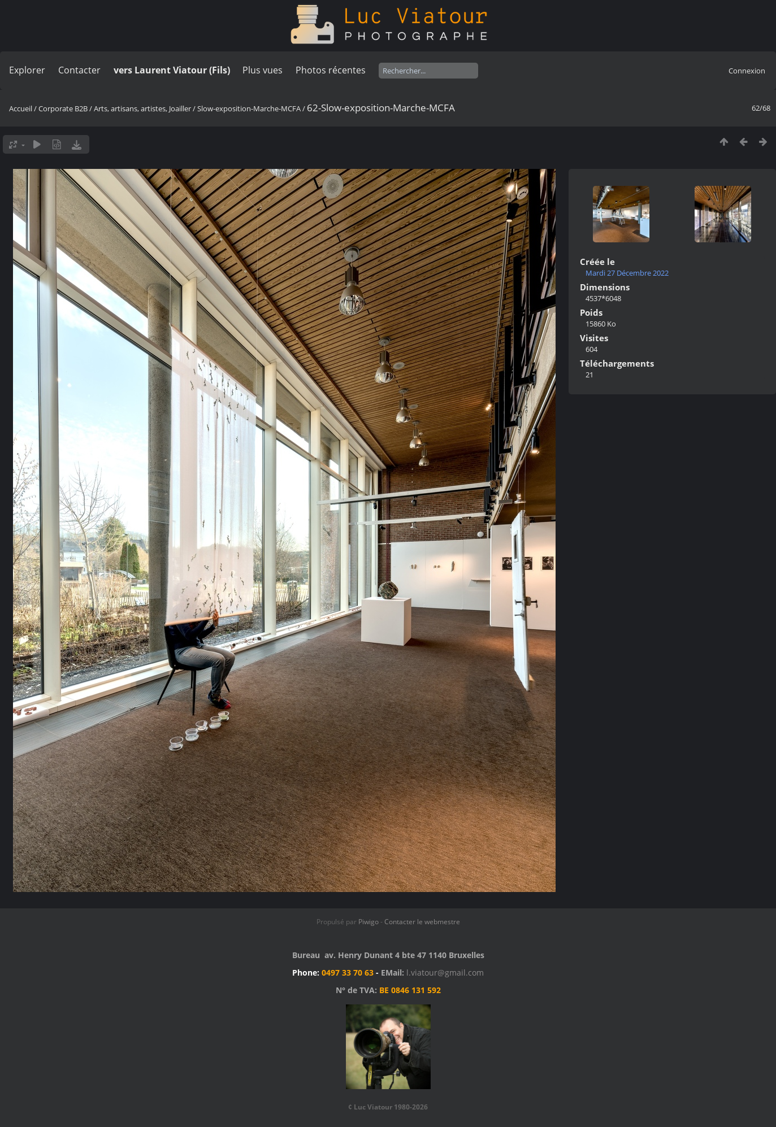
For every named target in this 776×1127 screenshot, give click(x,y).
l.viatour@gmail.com (445, 972)
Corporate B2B (63, 108)
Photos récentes (331, 70)
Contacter (79, 70)
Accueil (20, 108)
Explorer (27, 70)
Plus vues (262, 70)
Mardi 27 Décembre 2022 (627, 273)
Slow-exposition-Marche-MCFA (249, 108)
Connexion (747, 71)
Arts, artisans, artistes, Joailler (142, 108)
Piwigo (368, 921)
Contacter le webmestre (422, 921)
